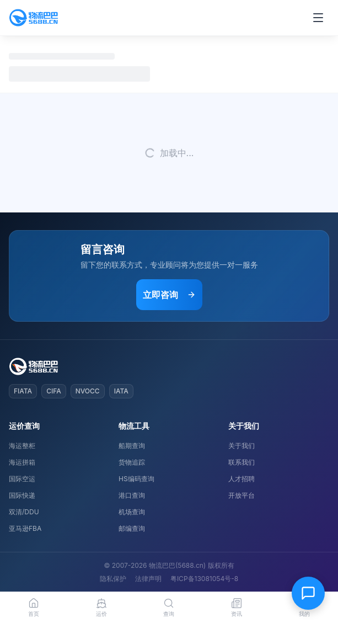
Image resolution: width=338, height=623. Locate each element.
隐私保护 (113, 578)
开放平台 (241, 495)
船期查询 (132, 445)
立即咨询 (169, 294)
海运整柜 (22, 445)
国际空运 (22, 479)
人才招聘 (241, 479)
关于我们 (241, 445)
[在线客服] (308, 593)
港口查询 (132, 495)
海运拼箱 (22, 462)
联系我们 (241, 462)
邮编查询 (132, 528)
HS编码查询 (136, 479)
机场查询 (132, 512)
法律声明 (148, 578)
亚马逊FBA (25, 528)
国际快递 (22, 495)
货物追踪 (132, 462)
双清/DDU (24, 512)
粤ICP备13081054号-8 (204, 578)
